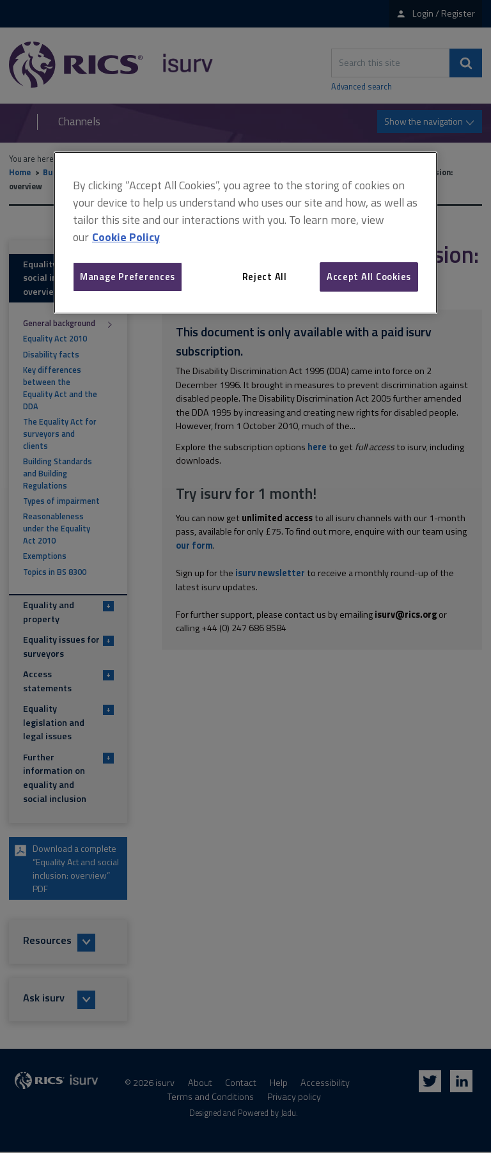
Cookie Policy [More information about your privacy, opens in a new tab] (126, 237)
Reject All (264, 276)
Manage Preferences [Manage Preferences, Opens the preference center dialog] (127, 276)
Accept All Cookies (369, 276)
